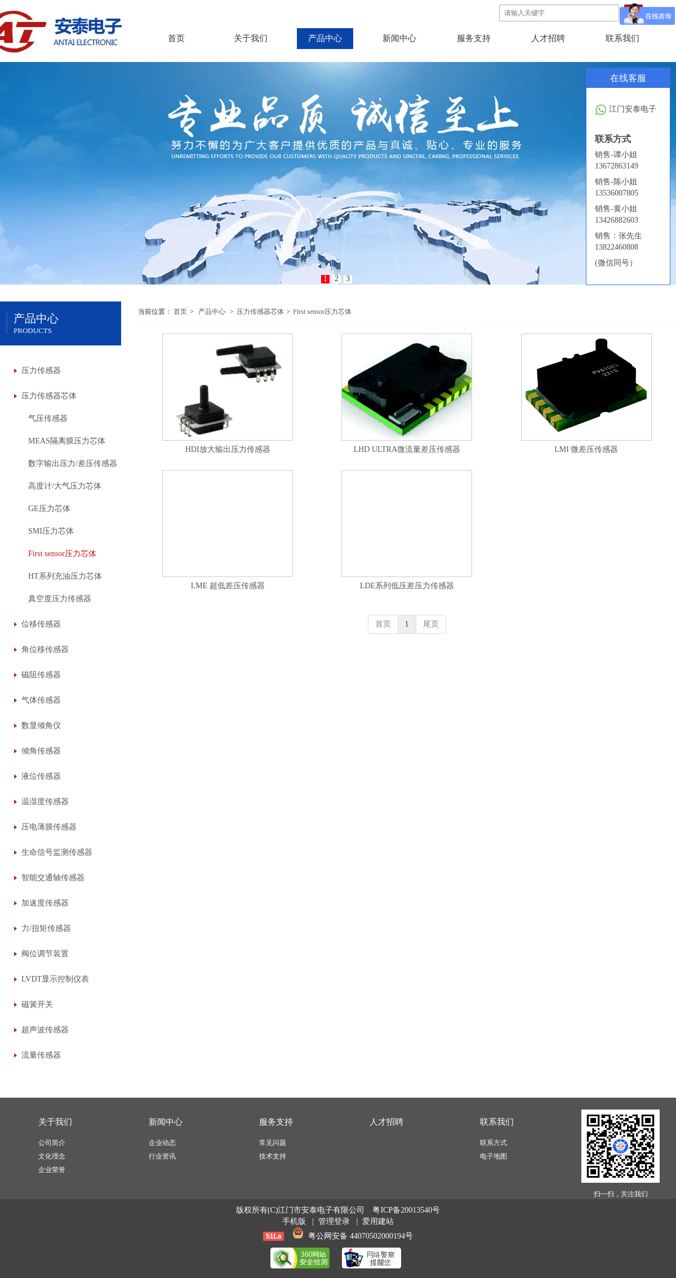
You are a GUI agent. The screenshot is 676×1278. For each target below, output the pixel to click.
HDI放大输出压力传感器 (227, 449)
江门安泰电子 (625, 110)
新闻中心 (166, 1121)
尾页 (431, 624)
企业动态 (162, 1143)
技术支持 (272, 1156)
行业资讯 (162, 1156)
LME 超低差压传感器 (228, 586)
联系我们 (497, 1121)
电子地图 (493, 1156)
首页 (180, 312)
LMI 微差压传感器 (586, 449)
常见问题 (272, 1143)
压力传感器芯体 (260, 312)
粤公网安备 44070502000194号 (360, 1236)
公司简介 (51, 1143)
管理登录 (334, 1221)
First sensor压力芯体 (322, 312)
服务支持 (276, 1121)
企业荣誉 (51, 1170)
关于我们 (55, 1121)
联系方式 (493, 1143)
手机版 (294, 1221)
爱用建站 (378, 1221)
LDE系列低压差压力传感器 (407, 586)
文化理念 (51, 1156)
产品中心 (211, 312)
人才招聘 (386, 1121)
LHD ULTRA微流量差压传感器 (407, 449)
